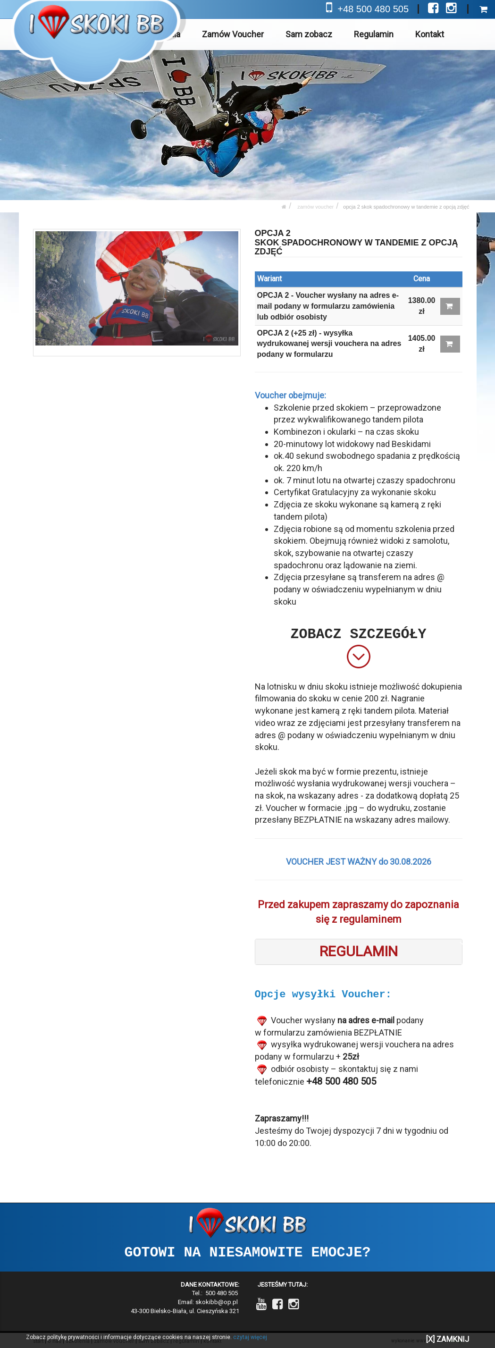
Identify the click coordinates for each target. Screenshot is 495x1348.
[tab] (358, 951)
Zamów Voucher (233, 34)
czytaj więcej (250, 1337)
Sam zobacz (309, 34)
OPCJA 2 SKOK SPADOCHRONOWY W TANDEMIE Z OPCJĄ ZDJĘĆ (406, 207)
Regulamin (374, 34)
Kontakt (429, 34)
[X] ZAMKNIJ (447, 1339)
